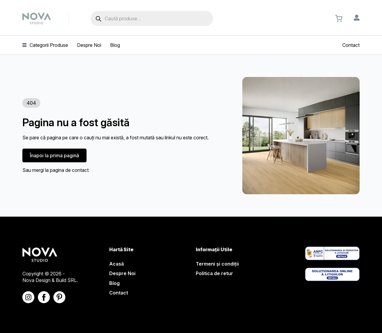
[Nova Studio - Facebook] (44, 297)
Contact (118, 293)
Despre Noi (122, 273)
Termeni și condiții (217, 264)
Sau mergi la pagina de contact (55, 170)
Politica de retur (214, 273)
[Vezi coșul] (338, 18)
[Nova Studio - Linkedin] (59, 297)
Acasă (116, 264)
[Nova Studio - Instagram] (28, 297)
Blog (114, 283)
